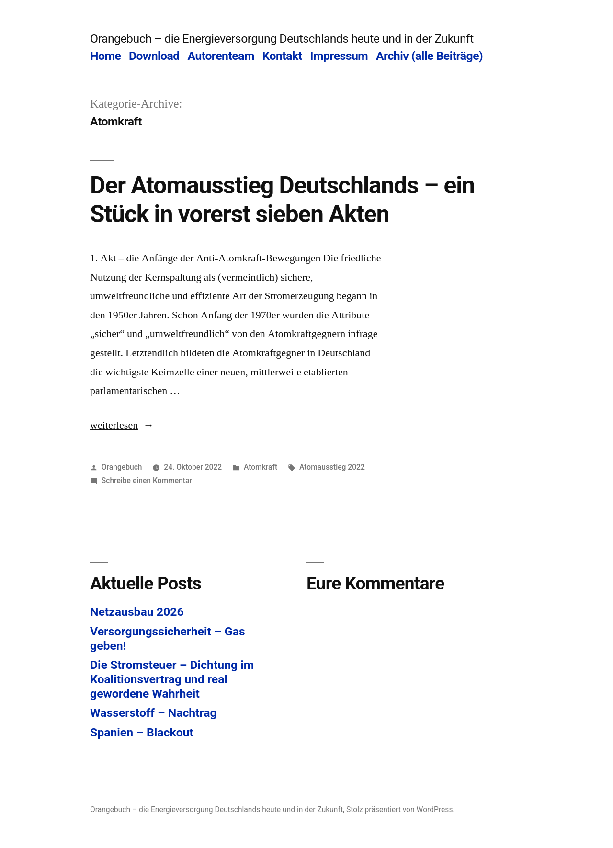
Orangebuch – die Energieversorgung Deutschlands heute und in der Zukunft (282, 38)
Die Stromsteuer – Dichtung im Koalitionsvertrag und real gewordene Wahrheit (172, 679)
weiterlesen (119, 425)
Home (105, 56)
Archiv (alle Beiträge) (429, 56)
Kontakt (282, 56)
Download (154, 56)
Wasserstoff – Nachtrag (153, 713)
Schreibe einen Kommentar (147, 480)
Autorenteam (220, 56)
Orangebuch (122, 467)
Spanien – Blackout (141, 732)
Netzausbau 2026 (137, 612)
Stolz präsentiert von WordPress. (400, 809)
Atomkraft (260, 467)
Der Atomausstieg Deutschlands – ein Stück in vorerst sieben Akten (282, 199)
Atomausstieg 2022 (332, 467)
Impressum (339, 56)
